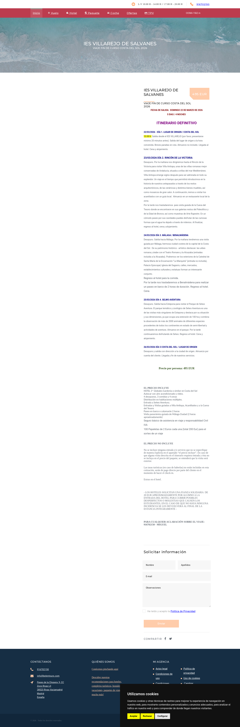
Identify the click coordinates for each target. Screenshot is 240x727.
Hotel (71, 13)
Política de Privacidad (183, 611)
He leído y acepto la (168, 611)
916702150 (203, 4)
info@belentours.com (48, 676)
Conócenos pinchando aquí (105, 669)
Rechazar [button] (147, 716)
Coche (113, 13)
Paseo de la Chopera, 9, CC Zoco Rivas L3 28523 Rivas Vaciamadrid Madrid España (50, 689)
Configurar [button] (162, 716)
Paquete (92, 13)
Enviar (161, 623)
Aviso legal (161, 668)
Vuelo (53, 13)
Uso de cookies (192, 678)
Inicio (36, 13)
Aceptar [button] (133, 716)
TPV (149, 13)
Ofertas (132, 13)
